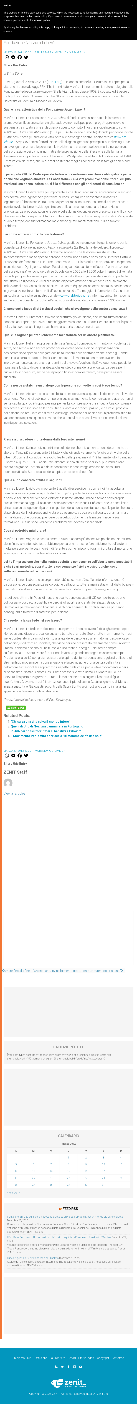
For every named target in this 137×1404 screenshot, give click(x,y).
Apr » (17, 1192)
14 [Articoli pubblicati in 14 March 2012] (51, 1171)
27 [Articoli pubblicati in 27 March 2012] (33, 1184)
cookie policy (42, 20)
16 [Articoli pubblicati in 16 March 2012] (86, 1171)
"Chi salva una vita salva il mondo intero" (40, 721)
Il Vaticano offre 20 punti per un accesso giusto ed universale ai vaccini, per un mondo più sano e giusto (65, 1216)
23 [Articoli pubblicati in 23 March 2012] (86, 1177)
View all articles (14, 793)
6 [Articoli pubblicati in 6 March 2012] (33, 1164)
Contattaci (118, 1357)
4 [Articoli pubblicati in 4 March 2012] (121, 1157)
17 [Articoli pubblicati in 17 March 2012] (103, 1171)
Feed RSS (70, 1208)
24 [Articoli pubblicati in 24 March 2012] (103, 1177)
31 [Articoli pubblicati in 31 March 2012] (103, 1184)
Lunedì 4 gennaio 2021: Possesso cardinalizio (33, 1257)
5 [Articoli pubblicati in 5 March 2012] (16, 1164)
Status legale (86, 1357)
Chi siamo (18, 1357)
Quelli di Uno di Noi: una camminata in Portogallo (47, 726)
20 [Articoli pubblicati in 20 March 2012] (33, 1177)
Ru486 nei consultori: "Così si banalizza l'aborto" (46, 731)
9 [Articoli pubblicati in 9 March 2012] (86, 1164)
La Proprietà (57, 1357)
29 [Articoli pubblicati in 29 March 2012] (68, 1184)
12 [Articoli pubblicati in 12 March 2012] (16, 1171)
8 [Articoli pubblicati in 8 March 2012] (68, 1164)
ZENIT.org (54, 82)
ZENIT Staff (43, 52)
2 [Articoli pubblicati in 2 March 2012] (86, 1157)
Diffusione (41, 1357)
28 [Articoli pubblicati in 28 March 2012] (51, 1184)
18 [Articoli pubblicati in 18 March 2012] (121, 1171)
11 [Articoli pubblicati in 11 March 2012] (121, 1164)
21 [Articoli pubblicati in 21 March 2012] (51, 1177)
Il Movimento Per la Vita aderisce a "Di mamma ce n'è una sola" (56, 736)
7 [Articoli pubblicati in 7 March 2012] (51, 1164)
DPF (29, 1357)
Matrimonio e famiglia (70, 52)
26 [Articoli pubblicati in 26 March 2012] (16, 1184)
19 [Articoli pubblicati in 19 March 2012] (16, 1177)
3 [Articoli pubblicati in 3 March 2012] (103, 1157)
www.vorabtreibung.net (74, 295)
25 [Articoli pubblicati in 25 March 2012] (121, 1177)
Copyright (103, 1357)
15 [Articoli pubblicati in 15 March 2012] (68, 1171)
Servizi (72, 1357)
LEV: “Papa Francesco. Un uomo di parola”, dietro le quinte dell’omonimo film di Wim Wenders (59, 1237)
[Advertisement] (68, 941)
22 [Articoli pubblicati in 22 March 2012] (68, 1177)
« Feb (10, 1192)
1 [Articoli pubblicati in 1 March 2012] (68, 1157)
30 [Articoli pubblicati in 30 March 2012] (86, 1184)
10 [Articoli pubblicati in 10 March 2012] (103, 1164)
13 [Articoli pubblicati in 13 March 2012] (33, 1171)
